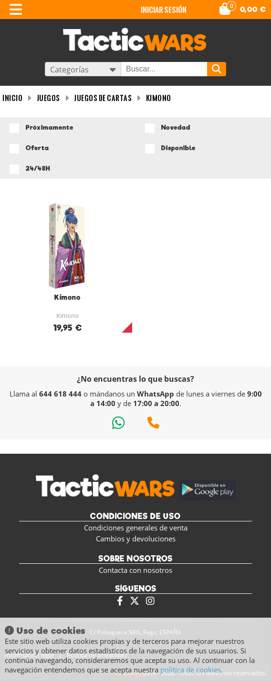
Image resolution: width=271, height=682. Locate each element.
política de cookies (190, 669)
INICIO (12, 98)
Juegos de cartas (103, 98)
